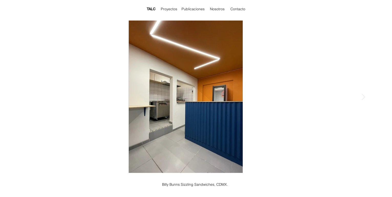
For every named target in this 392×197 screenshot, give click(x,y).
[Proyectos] (169, 9)
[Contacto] (237, 9)
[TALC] (151, 9)
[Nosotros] (217, 9)
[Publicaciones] (193, 9)
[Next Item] (363, 96)
